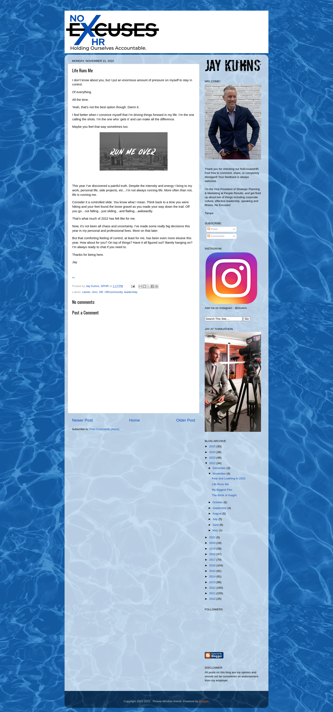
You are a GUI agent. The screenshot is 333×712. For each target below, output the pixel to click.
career (86, 292)
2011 (212, 593)
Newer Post (82, 420)
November (220, 473)
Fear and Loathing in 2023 (229, 478)
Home (134, 420)
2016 (212, 565)
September (220, 508)
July (216, 519)
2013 (212, 582)
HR (101, 292)
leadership (130, 292)
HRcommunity (114, 292)
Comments (215, 236)
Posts (212, 229)
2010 (212, 598)
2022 (212, 463)
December (220, 468)
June (216, 524)
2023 (212, 457)
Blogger (204, 701)
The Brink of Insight (224, 495)
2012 (212, 587)
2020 (212, 542)
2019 (212, 548)
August (217, 513)
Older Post (185, 420)
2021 (212, 537)
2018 (212, 554)
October (218, 502)
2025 (212, 446)
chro (94, 292)
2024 (212, 452)
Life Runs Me (220, 484)
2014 (212, 576)
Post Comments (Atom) (104, 429)
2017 (212, 559)
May (216, 530)
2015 (212, 571)
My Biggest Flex (222, 489)
